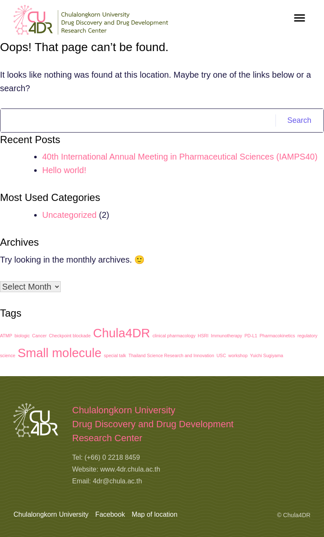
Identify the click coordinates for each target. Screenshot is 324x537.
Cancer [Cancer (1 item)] (39, 335)
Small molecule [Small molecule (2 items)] (60, 353)
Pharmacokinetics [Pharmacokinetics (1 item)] (277, 335)
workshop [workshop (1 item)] (238, 355)
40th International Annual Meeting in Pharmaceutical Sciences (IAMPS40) (180, 156)
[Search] (137, 120)
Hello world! (64, 170)
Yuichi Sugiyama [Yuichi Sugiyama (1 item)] (266, 355)
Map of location (155, 514)
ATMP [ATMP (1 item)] (6, 335)
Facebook (110, 514)
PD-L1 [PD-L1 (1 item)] (250, 335)
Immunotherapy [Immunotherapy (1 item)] (226, 335)
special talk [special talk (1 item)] (115, 355)
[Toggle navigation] (299, 17)
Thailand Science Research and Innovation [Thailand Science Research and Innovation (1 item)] (171, 355)
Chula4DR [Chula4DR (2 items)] (121, 333)
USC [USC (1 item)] (221, 355)
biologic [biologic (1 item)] (22, 335)
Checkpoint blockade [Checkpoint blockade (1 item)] (70, 335)
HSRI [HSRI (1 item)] (203, 335)
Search (299, 120)
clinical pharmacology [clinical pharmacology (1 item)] (173, 335)
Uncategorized (69, 215)
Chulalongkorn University (51, 514)
